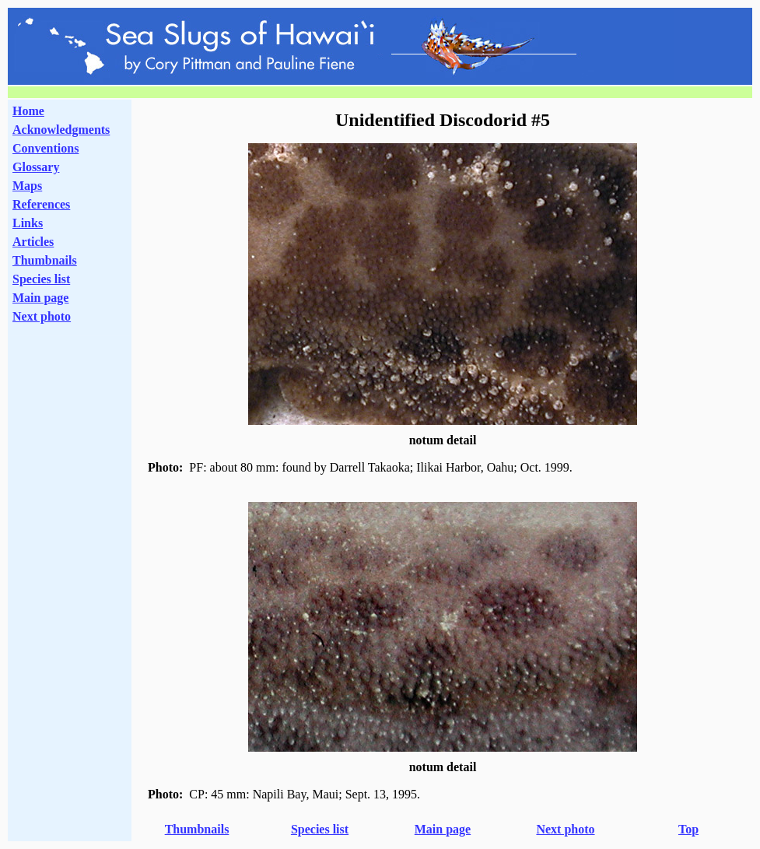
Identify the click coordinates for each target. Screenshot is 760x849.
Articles (33, 241)
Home (28, 111)
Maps (27, 185)
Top (688, 829)
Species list (41, 279)
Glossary (35, 167)
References (41, 204)
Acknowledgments (61, 129)
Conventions (45, 148)
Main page (40, 297)
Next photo (565, 829)
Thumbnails (44, 260)
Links (27, 223)
